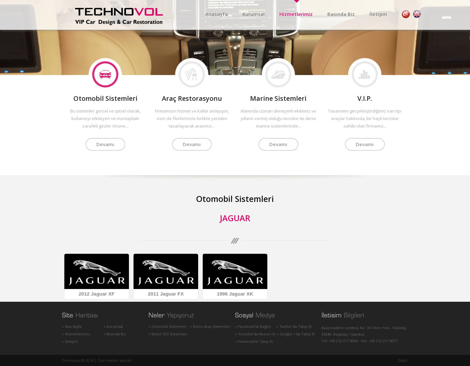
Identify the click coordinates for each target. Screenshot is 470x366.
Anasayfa (216, 14)
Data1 (403, 360)
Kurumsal (254, 14)
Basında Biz (341, 14)
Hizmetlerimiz (296, 14)
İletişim (378, 14)
